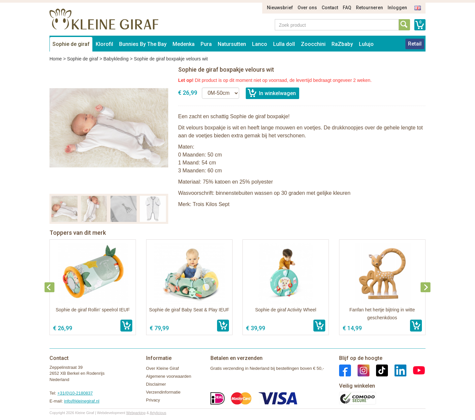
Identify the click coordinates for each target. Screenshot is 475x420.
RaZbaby (342, 44)
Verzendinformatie (163, 392)
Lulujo (366, 44)
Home (55, 58)
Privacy (153, 400)
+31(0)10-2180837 (75, 393)
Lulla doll (284, 44)
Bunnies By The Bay (143, 44)
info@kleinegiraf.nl (81, 401)
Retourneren (369, 7)
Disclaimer (156, 384)
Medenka (184, 44)
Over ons (307, 7)
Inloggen (397, 7)
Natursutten (232, 44)
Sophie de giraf (71, 44)
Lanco (259, 44)
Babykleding (115, 58)
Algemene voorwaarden (168, 376)
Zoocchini (313, 44)
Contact (330, 7)
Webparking (136, 413)
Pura (206, 44)
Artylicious (158, 413)
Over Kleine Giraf (162, 368)
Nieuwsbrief (280, 7)
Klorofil (104, 44)
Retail (415, 44)
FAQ (347, 7)
